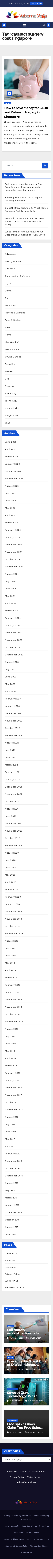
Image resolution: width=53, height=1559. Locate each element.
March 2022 (11, 764)
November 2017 (13, 1095)
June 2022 (10, 757)
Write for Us (11, 1280)
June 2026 (11, 442)
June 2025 (10, 500)
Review (9, 371)
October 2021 (12, 801)
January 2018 (12, 1080)
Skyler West (33, 1338)
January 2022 (12, 779)
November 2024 (13, 552)
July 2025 (10, 493)
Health (7, 103)
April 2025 (10, 515)
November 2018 (13, 1007)
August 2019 (11, 941)
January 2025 (12, 537)
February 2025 (13, 530)
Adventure (10, 254)
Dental (8, 290)
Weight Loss (11, 415)
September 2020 (14, 845)
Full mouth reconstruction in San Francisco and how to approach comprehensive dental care (23, 187)
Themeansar (26, 1519)
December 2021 (13, 786)
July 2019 (10, 948)
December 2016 (13, 1161)
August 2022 (12, 742)
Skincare (9, 386)
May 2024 (10, 596)
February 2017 (12, 1153)
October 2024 (12, 559)
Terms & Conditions (38, 1546)
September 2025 (14, 478)
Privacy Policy (12, 1274)
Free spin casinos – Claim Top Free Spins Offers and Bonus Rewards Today (24, 221)
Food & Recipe (13, 320)
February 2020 (13, 897)
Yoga (7, 422)
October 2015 (12, 1219)
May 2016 (10, 1190)
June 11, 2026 (16, 1401)
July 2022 (10, 750)
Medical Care (12, 349)
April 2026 (10, 449)
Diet (7, 298)
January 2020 (12, 904)
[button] (44, 25)
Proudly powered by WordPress (18, 1516)
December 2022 (13, 713)
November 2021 (13, 794)
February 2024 (13, 618)
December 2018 (13, 999)
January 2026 (12, 464)
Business (10, 268)
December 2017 (13, 1087)
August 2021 (11, 808)
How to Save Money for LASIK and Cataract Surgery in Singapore (26, 112)
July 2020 (10, 860)
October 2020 (12, 838)
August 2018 (11, 1029)
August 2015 (11, 1227)
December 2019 (13, 911)
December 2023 (13, 632)
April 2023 (10, 691)
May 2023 (10, 684)
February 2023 (13, 698)
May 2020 (10, 875)
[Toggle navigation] (25, 25)
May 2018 (10, 1051)
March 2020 (11, 889)
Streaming (10, 393)
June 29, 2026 (17, 1338)
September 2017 (14, 1109)
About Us (10, 1260)
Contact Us (11, 1253)
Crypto (8, 283)
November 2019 (13, 919)
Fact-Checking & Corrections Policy (19, 1539)
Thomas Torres (32, 122)
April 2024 (10, 603)
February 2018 (12, 1073)
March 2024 (11, 610)
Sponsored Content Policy (17, 1546)
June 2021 (10, 816)
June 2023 (10, 676)
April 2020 (10, 882)
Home (8, 334)
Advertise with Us (14, 1287)
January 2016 (12, 1205)
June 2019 (10, 955)
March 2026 (11, 456)
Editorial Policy (32, 1533)
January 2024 (12, 625)
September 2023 (14, 654)
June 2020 (11, 867)
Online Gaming (13, 356)
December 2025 (13, 471)
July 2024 (10, 581)
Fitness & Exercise (15, 312)
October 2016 (12, 1168)
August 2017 (11, 1117)
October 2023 (12, 647)
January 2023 (12, 706)
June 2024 (10, 588)
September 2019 (14, 933)
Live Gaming (11, 342)
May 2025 (10, 508)
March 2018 (11, 1065)
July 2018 (10, 1036)
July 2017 (10, 1124)
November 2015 (13, 1212)
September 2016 (14, 1175)
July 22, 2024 (14, 122)
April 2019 (10, 970)
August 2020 (12, 852)
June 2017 (10, 1131)
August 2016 (11, 1183)
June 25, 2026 (17, 1369)
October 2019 (12, 926)
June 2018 (10, 1043)
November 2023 (13, 640)
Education (10, 305)
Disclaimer (11, 1267)
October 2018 (12, 1014)
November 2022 (13, 720)
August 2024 (12, 574)
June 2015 (10, 1234)
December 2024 (13, 544)
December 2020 (13, 823)
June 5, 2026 (16, 1432)
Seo (7, 378)
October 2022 (12, 728)
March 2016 (11, 1197)
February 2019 (12, 985)
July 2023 (10, 669)
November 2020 (13, 830)
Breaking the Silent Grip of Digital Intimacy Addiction (26, 1364)
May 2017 (10, 1139)
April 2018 (10, 1058)
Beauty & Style (13, 261)
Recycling (10, 364)
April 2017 (10, 1146)
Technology (11, 400)
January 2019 (12, 992)
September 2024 (14, 566)
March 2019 (11, 977)
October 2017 (12, 1102)
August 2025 (12, 486)
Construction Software (17, 276)
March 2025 (11, 522)
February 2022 (13, 772)
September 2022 (14, 735)
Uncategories (12, 408)
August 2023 (12, 662)
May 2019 (10, 963)
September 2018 (14, 1021)
